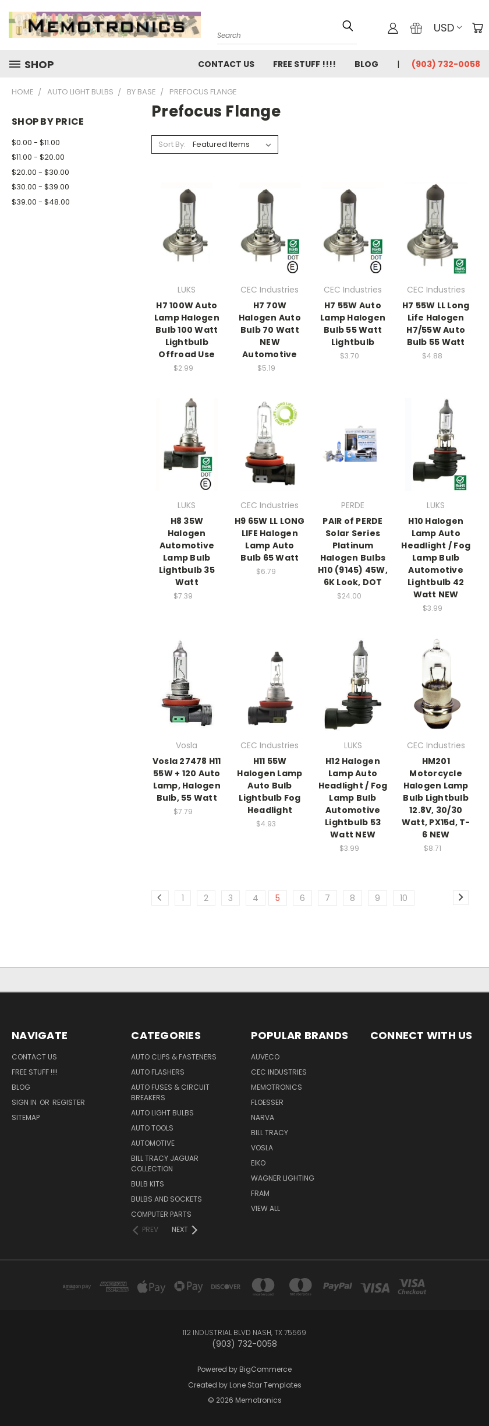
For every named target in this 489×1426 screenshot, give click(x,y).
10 (404, 898)
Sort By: (172, 144)
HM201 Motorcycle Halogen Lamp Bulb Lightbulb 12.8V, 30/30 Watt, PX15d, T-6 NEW (436, 797)
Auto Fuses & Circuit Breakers (170, 1092)
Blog (366, 64)
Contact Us (226, 64)
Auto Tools (152, 1128)
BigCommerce (265, 1369)
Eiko (258, 1163)
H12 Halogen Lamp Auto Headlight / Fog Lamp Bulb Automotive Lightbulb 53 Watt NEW (353, 797)
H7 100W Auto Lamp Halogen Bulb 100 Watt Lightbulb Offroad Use (186, 330)
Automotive (153, 1143)
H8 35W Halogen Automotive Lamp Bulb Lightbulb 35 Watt (187, 551)
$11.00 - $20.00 (38, 157)
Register (68, 1102)
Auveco (265, 1057)
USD (448, 27)
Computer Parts (161, 1214)
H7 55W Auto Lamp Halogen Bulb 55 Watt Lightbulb (352, 324)
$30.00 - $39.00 (40, 186)
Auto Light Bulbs (162, 1113)
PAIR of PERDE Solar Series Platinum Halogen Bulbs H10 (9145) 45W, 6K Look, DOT (353, 551)
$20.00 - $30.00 (40, 172)
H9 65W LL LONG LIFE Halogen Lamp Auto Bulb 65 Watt (270, 539)
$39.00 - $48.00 (41, 201)
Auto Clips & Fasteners (174, 1057)
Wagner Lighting (282, 1178)
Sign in (25, 1102)
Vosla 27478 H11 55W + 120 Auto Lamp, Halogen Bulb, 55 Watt (187, 779)
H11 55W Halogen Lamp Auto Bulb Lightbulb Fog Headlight (269, 785)
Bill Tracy (269, 1133)
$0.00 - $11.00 (36, 142)
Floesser (267, 1102)
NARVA (262, 1117)
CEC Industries (279, 1072)
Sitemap (26, 1117)
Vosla (262, 1148)
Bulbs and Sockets (166, 1199)
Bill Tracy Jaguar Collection (165, 1163)
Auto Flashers (158, 1072)
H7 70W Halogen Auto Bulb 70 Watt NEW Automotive (270, 330)
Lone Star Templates (265, 1385)
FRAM (260, 1193)
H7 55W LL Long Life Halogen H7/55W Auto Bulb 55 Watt (436, 324)
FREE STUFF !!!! (304, 64)
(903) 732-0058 (446, 64)
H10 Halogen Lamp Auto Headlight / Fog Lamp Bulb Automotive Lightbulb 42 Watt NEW (435, 557)
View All (265, 1208)
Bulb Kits (147, 1184)
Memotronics (276, 1087)
